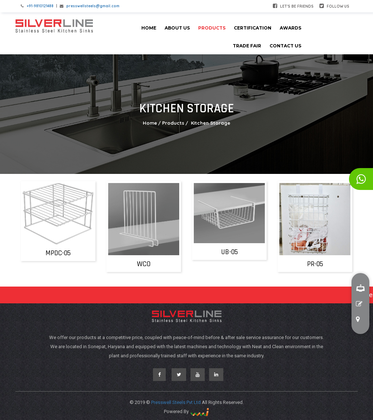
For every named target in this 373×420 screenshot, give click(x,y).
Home (148, 28)
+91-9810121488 (40, 6)
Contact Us (285, 45)
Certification (252, 28)
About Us (177, 28)
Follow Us (334, 6)
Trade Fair (247, 45)
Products (211, 28)
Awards (290, 28)
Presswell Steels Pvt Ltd (176, 402)
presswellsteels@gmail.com (92, 6)
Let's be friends (293, 6)
